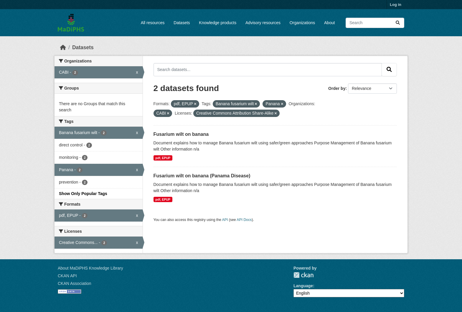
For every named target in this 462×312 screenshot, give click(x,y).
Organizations (302, 22)
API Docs (244, 220)
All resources (153, 22)
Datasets (182, 22)
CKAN (303, 275)
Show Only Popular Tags (83, 193)
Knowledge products (217, 22)
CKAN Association (74, 283)
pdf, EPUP (162, 158)
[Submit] (398, 23)
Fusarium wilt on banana (181, 134)
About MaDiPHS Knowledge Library (90, 268)
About (329, 22)
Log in (395, 4)
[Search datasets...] (375, 23)
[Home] (63, 47)
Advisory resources (262, 22)
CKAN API (67, 275)
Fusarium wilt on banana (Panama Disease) (202, 175)
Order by (336, 88)
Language (303, 285)
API (225, 220)
